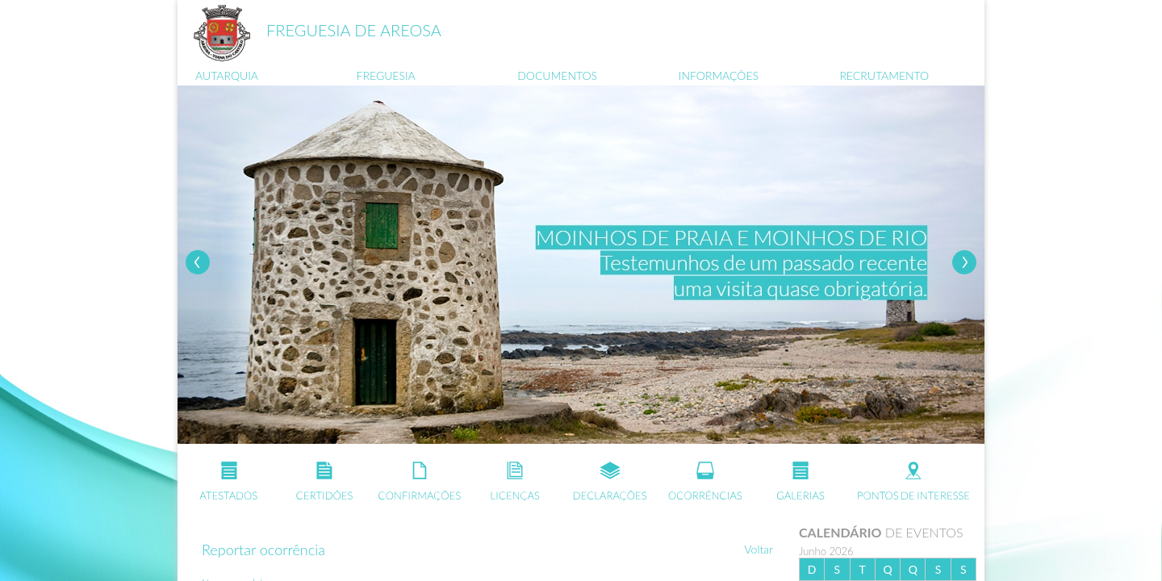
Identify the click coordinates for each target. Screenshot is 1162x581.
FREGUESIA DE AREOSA (353, 30)
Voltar (758, 549)
